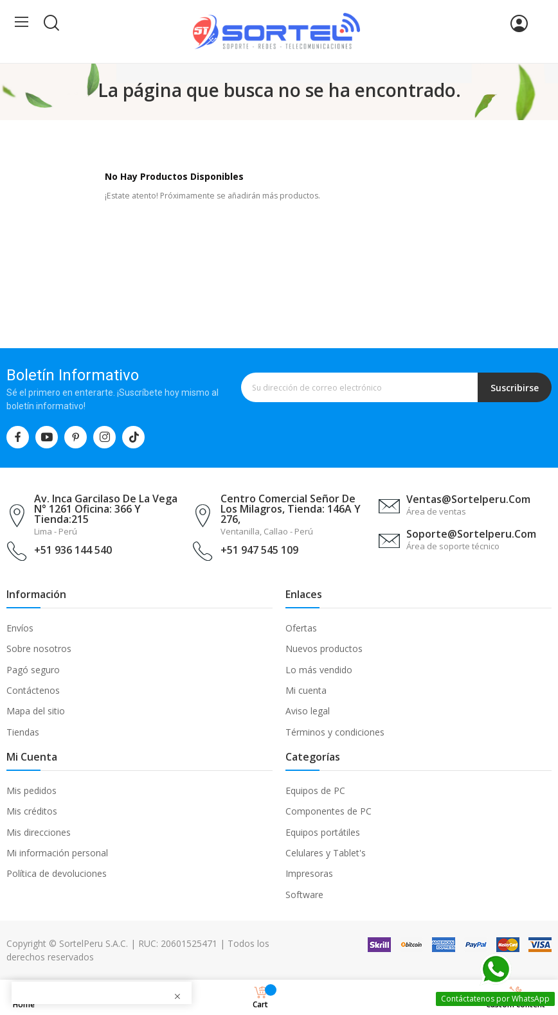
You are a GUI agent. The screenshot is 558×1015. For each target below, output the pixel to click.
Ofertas (301, 628)
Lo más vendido (318, 670)
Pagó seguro (33, 670)
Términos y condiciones (334, 732)
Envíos (19, 628)
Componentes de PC (328, 811)
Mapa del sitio (35, 711)
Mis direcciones (38, 832)
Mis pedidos (31, 790)
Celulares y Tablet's (325, 853)
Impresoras (309, 873)
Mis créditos (31, 811)
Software (304, 894)
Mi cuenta (306, 690)
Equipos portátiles (322, 832)
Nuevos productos (324, 648)
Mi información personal (57, 853)
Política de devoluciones (56, 873)
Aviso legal (307, 711)
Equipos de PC (315, 790)
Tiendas (22, 732)
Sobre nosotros (38, 648)
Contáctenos (33, 690)
